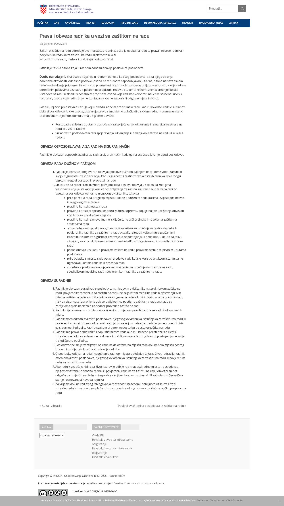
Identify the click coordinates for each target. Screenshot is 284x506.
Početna (42, 23)
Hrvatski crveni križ (105, 457)
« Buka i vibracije (50, 406)
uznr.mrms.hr (117, 475)
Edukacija (108, 23)
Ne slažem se (217, 500)
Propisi (90, 23)
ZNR (56, 23)
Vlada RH (98, 435)
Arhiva (233, 23)
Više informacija (234, 500)
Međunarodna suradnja (160, 23)
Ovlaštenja (72, 23)
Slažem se (202, 500)
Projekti (187, 23)
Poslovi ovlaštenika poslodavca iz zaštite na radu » (152, 406)
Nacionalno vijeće (211, 23)
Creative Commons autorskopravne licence (139, 483)
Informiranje (129, 23)
